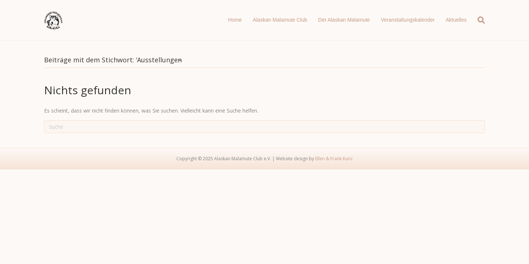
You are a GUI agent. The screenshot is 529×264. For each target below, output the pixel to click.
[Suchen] (478, 20)
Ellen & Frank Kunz (334, 158)
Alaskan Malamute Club (280, 20)
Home (235, 20)
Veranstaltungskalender (408, 20)
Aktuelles (456, 20)
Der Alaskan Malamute (344, 20)
